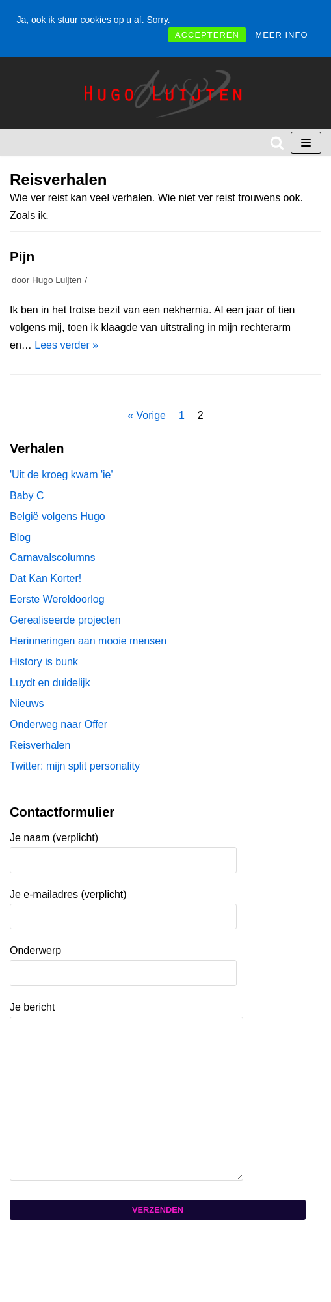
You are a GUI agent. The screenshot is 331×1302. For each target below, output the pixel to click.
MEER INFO (281, 35)
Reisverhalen (40, 745)
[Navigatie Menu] (306, 143)
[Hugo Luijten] (166, 93)
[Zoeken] (277, 143)
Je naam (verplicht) (123, 848)
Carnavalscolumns (53, 557)
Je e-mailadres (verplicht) (123, 905)
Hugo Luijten (56, 280)
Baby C (27, 495)
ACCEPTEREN (207, 35)
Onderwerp (123, 961)
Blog (20, 537)
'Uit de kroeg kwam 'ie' (61, 474)
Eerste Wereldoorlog (57, 599)
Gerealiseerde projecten (65, 620)
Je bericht (134, 1092)
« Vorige (146, 415)
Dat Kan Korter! (45, 578)
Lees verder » (66, 345)
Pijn (22, 256)
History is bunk (44, 661)
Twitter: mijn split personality (75, 766)
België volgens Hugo (57, 516)
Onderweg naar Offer (58, 724)
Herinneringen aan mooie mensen (88, 640)
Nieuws (27, 703)
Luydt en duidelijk (50, 682)
